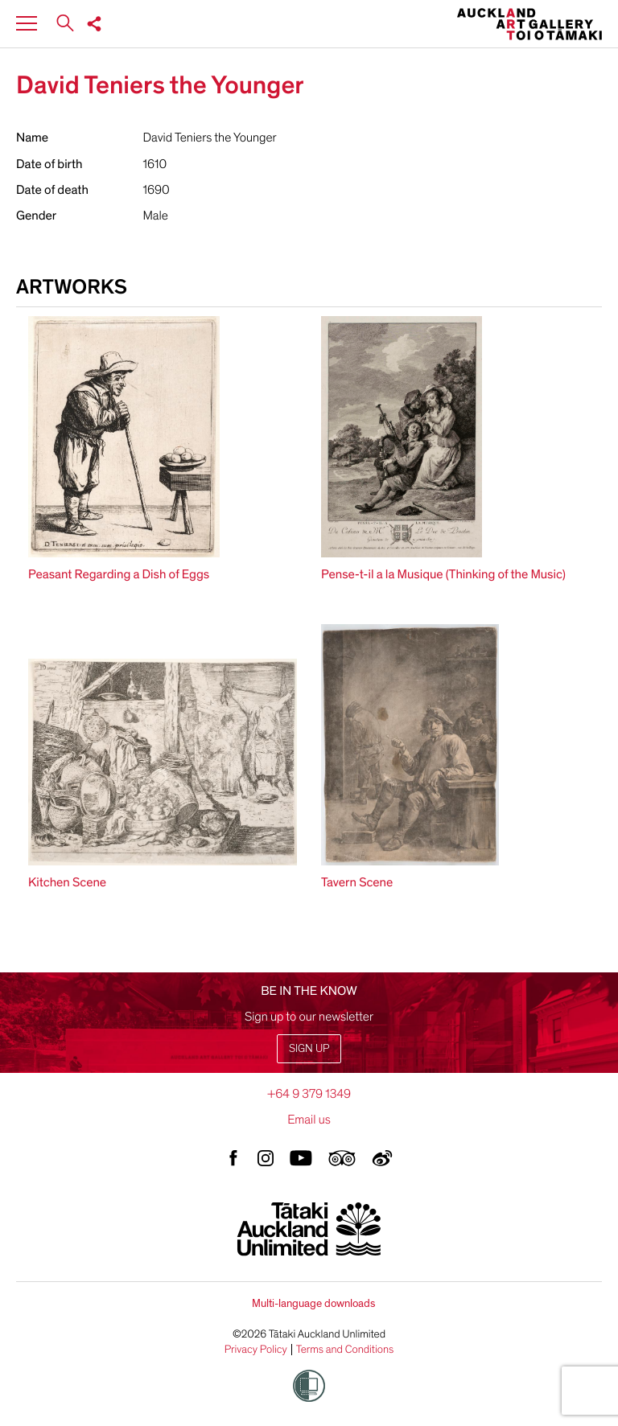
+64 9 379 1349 (309, 1094)
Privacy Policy (256, 1349)
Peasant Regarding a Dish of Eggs (118, 574)
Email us (309, 1119)
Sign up (309, 1048)
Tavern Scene (357, 882)
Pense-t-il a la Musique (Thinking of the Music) (443, 574)
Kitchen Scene (67, 882)
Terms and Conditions (345, 1349)
